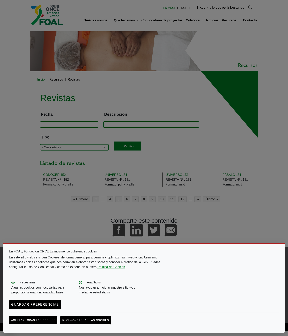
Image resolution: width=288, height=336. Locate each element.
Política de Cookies (111, 267)
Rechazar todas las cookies (85, 320)
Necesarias (27, 282)
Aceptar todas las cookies (33, 320)
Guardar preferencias (35, 304)
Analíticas (94, 282)
